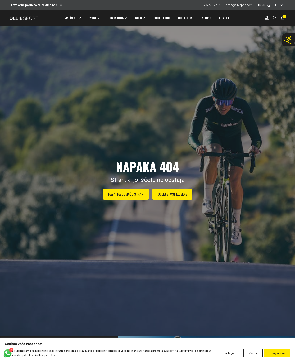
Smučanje (72, 18)
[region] (147, 349)
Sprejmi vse (277, 353)
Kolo (140, 18)
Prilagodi (230, 353)
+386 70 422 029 (212, 5)
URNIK (262, 5)
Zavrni (253, 353)
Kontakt (225, 18)
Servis (206, 18)
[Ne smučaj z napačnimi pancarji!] (288, 40)
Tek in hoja (117, 18)
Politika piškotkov (45, 355)
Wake (94, 18)
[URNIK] (268, 5)
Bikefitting (186, 18)
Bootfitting (161, 18)
